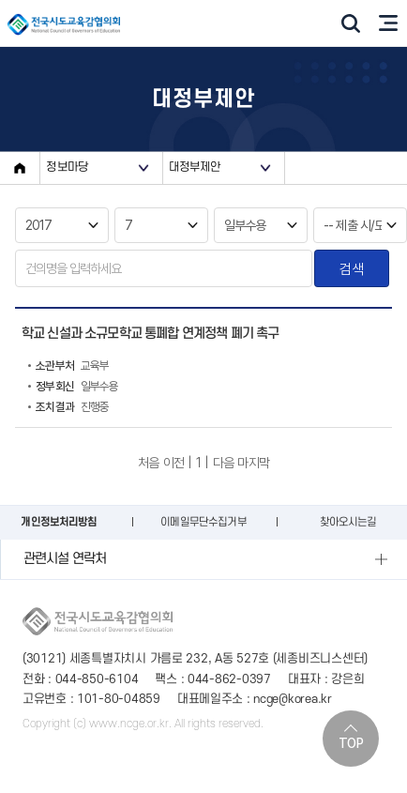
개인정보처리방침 (59, 522)
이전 (173, 462)
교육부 (68, 366)
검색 (351, 269)
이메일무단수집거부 (203, 522)
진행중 (68, 407)
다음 (223, 462)
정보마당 (67, 167)
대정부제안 (195, 167)
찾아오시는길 (348, 522)
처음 (148, 462)
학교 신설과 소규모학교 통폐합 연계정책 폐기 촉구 (150, 334)
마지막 (252, 462)
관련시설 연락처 (64, 559)
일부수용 (73, 386)
